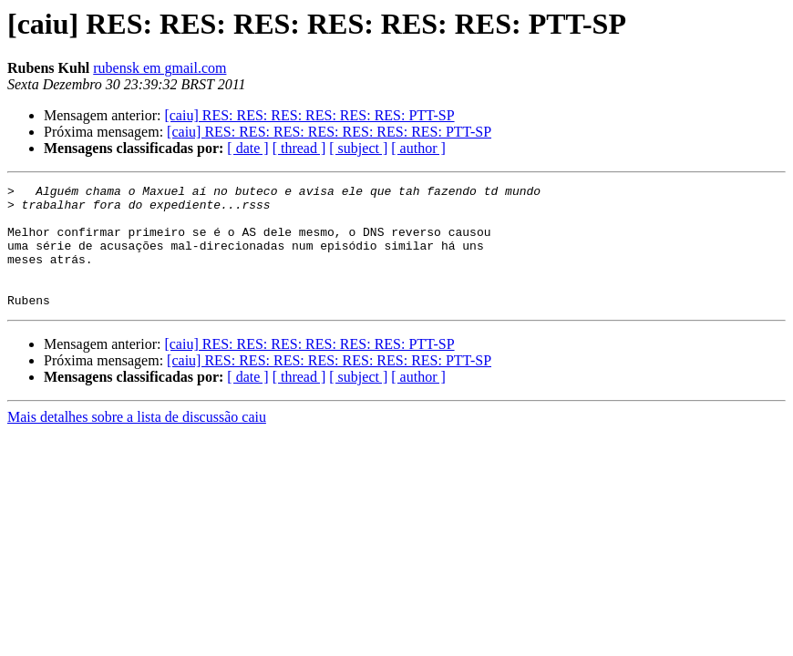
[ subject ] (358, 148)
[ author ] (418, 148)
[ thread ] (299, 148)
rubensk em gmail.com (159, 68)
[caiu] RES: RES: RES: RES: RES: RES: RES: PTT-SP (329, 131)
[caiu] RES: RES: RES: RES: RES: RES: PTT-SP (309, 115)
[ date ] (247, 148)
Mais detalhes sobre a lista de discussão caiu (136, 441)
